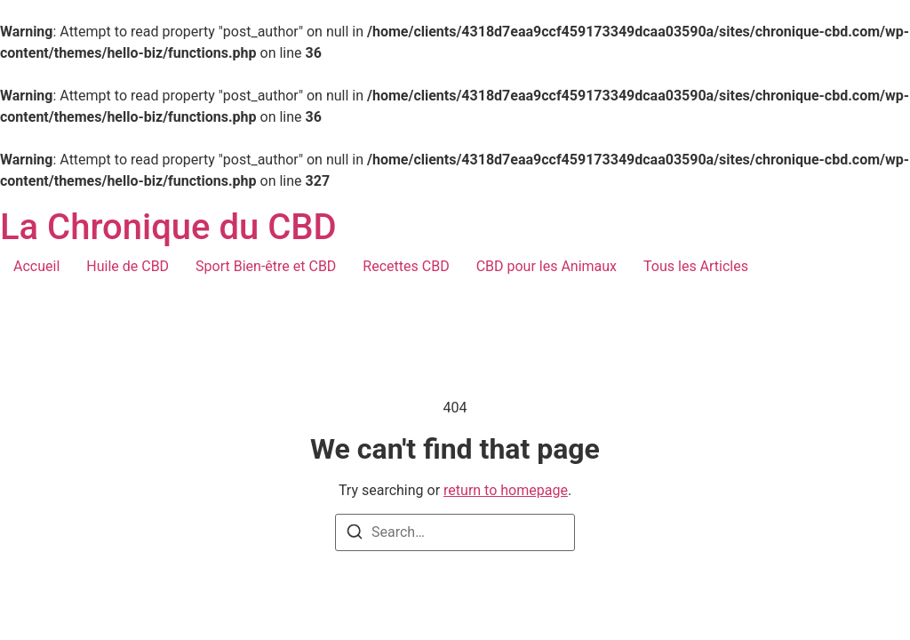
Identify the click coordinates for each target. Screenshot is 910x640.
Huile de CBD (127, 266)
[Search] (354, 535)
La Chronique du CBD (168, 227)
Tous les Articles (695, 266)
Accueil (36, 266)
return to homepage (505, 490)
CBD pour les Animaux (546, 266)
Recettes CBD (406, 266)
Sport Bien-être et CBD (266, 266)
